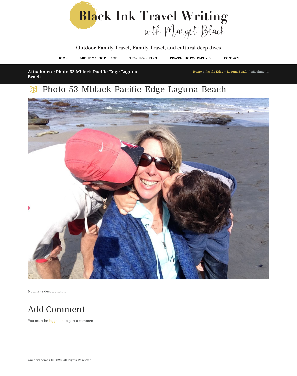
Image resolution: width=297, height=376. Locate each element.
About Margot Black (98, 58)
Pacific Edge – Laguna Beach (226, 71)
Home (62, 58)
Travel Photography (191, 58)
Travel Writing (143, 58)
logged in (56, 321)
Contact (231, 58)
